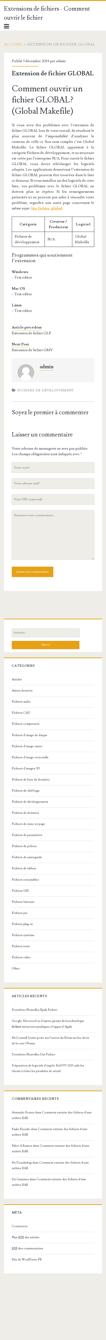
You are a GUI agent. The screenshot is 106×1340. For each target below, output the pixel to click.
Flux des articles (25, 1237)
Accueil (13, 44)
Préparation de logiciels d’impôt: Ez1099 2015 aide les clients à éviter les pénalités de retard (48, 1068)
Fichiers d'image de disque (29, 735)
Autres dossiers (22, 690)
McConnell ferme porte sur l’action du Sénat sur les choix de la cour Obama (50, 1040)
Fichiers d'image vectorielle (30, 757)
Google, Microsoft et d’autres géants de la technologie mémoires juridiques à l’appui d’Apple (48, 1023)
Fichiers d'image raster (27, 746)
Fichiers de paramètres (27, 835)
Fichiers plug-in (22, 924)
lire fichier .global (46, 208)
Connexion (19, 1226)
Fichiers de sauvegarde (27, 857)
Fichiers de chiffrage (26, 791)
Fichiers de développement (45, 390)
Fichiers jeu (19, 913)
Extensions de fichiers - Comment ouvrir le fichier (47, 13)
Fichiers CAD (21, 713)
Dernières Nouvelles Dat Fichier (33, 1054)
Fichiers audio (21, 702)
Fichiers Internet (23, 902)
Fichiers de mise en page (28, 824)
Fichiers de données (25, 813)
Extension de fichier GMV (32, 350)
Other (16, 968)
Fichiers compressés (25, 724)
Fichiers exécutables (25, 880)
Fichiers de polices (24, 846)
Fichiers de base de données (31, 779)
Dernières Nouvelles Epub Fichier (34, 1010)
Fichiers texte (21, 946)
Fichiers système (23, 935)
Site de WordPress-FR (27, 1259)
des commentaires (27, 1248)
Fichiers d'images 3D (26, 768)
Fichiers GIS (20, 891)
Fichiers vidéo (21, 957)
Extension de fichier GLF (31, 333)
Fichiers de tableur (24, 868)
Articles (17, 679)
